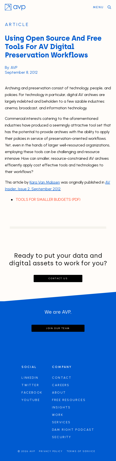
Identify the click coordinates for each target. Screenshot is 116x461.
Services (61, 422)
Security (61, 437)
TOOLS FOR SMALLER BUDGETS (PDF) (48, 199)
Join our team (58, 328)
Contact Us (58, 278)
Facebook (32, 392)
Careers (60, 385)
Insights (61, 407)
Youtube (31, 400)
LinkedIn (30, 377)
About (59, 392)
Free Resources (69, 400)
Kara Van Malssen (45, 182)
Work (57, 415)
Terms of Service (81, 451)
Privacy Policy (51, 451)
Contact (62, 377)
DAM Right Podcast (73, 429)
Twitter (30, 385)
